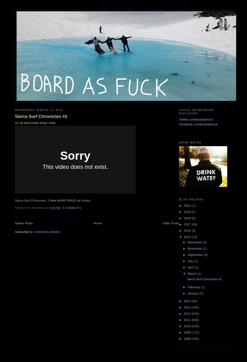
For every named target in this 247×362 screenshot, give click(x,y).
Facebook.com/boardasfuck (198, 124)
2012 (188, 313)
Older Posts (171, 223)
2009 (188, 332)
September (196, 255)
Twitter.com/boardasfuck (196, 119)
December (195, 242)
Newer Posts (24, 223)
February (194, 287)
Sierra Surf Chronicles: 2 (32, 200)
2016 (188, 230)
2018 (188, 218)
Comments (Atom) (47, 232)
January (194, 293)
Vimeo (85, 200)
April (191, 267)
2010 (188, 326)
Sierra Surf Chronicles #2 (41, 116)
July (191, 261)
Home (98, 223)
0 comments (72, 208)
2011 (188, 320)
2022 (188, 205)
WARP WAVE (66, 200)
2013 (188, 307)
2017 (188, 224)
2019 (188, 212)
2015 (188, 237)
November (195, 248)
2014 (188, 301)
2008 (188, 339)
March (192, 273)
